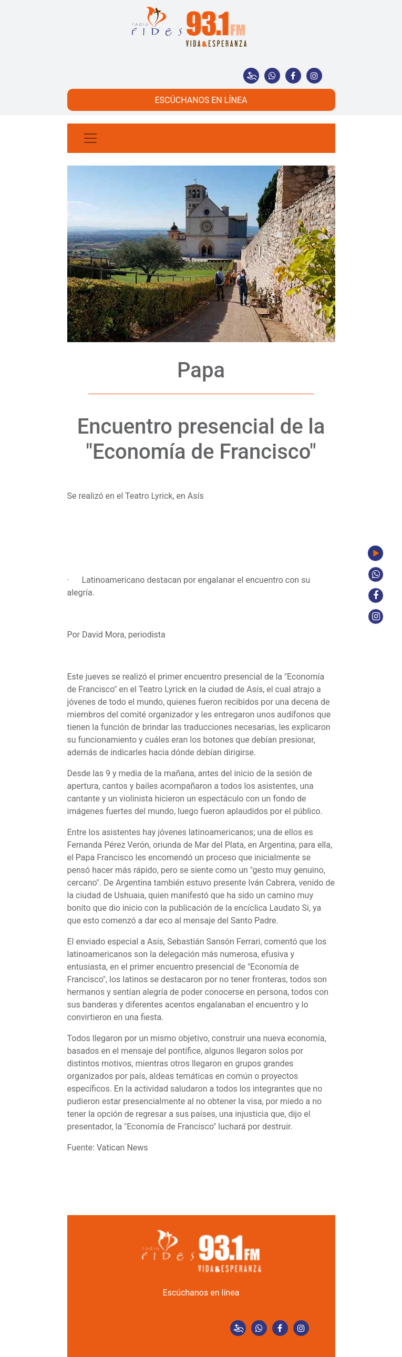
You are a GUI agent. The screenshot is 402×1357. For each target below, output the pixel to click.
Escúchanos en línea (201, 1293)
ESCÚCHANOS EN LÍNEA (200, 100)
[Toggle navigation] (90, 138)
